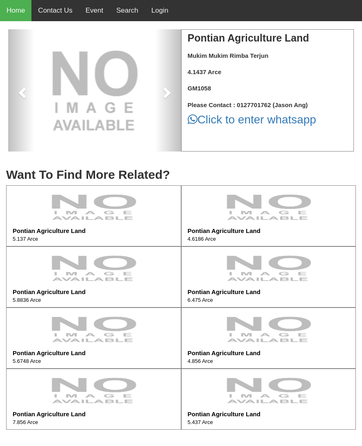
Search (127, 10)
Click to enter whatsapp (252, 119)
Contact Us (55, 10)
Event (94, 10)
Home (16, 10)
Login (160, 10)
